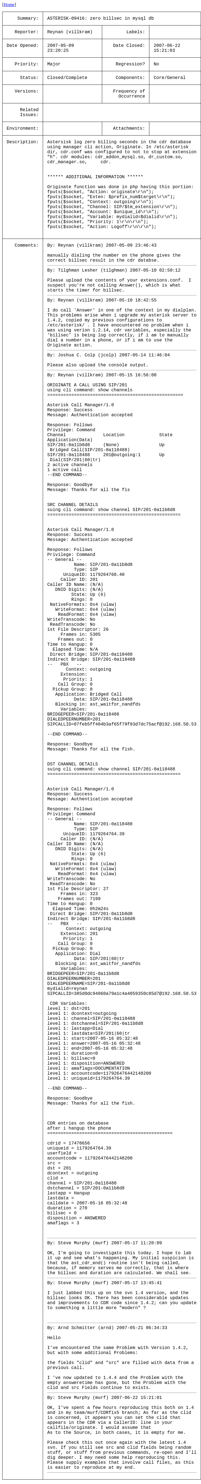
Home (9, 4)
